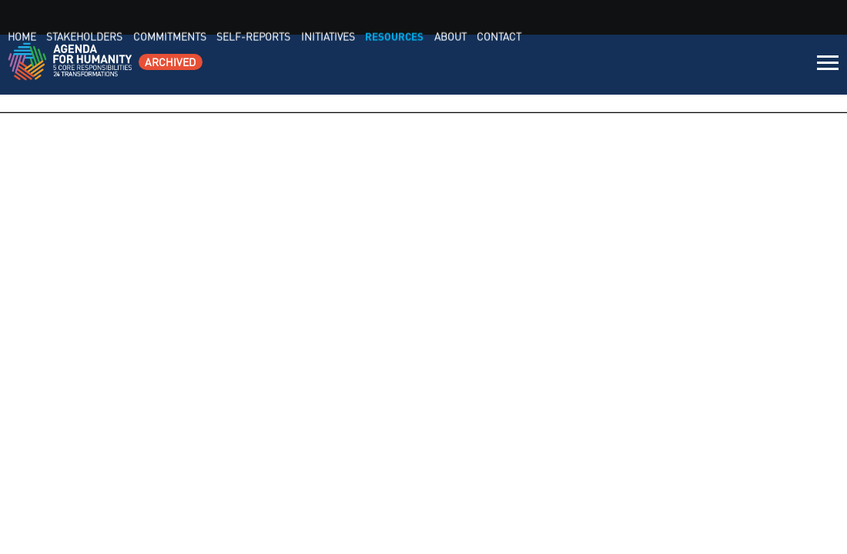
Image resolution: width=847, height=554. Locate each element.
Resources (689, 65)
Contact (783, 65)
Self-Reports (558, 65)
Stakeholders (402, 65)
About (740, 65)
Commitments (481, 65)
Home (345, 65)
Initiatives (627, 65)
